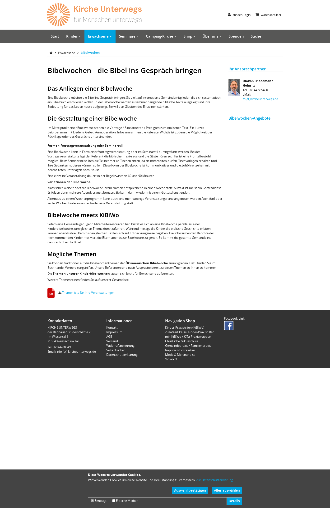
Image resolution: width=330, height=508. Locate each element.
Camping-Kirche (161, 36)
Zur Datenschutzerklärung (214, 480)
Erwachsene (100, 36)
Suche (256, 36)
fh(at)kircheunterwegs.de (260, 198)
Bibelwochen (90, 151)
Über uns (212, 36)
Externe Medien (125, 500)
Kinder (73, 36)
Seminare (129, 36)
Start (55, 36)
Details (234, 500)
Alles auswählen (227, 490)
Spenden (236, 36)
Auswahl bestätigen (190, 490)
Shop (189, 36)
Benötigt (99, 500)
